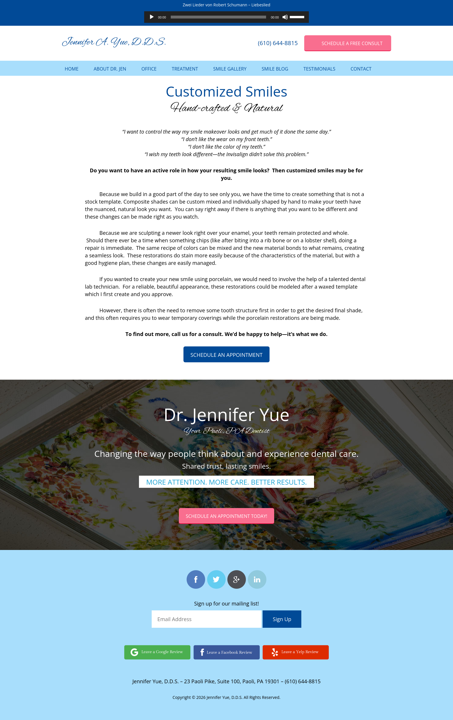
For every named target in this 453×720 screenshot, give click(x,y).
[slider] (218, 17)
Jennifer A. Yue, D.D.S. (114, 42)
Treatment (185, 69)
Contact (360, 69)
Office (149, 69)
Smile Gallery (229, 69)
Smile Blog (275, 69)
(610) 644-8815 (278, 43)
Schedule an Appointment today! (226, 516)
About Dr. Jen (110, 69)
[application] (226, 17)
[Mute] (285, 17)
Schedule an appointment (226, 354)
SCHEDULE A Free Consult (352, 43)
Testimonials (319, 69)
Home (72, 69)
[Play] (152, 17)
